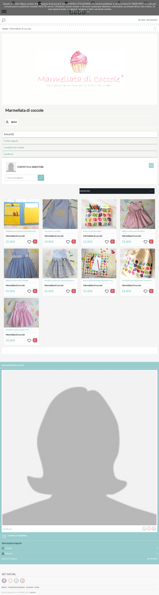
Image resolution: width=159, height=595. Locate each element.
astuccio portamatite (92, 231)
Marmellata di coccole (15, 236)
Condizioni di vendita (14, 147)
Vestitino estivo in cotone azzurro (59, 280)
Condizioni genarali (16, 587)
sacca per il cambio (52, 231)
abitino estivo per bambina (133, 231)
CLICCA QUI (77, 11)
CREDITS (33, 592)
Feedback (8, 154)
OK (88, 11)
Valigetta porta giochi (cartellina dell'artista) (24, 231)
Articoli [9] (9, 134)
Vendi (36, 587)
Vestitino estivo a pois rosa (17, 329)
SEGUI (14, 122)
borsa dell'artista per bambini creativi (99, 280)
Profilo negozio (11, 141)
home (5, 28)
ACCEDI (141, 20)
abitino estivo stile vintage (17, 280)
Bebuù (4, 587)
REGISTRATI (152, 20)
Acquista (29, 587)
